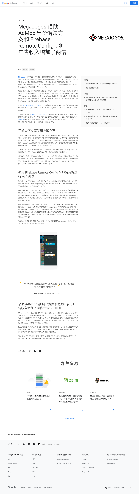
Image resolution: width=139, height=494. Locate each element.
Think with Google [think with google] (112, 459)
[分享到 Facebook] (35, 351)
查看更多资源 (69, 419)
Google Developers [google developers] (63, 459)
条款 (29, 487)
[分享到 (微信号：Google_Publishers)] (39, 444)
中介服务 (24, 3)
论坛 (33, 463)
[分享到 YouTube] (23, 444)
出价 (31, 3)
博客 (53, 3)
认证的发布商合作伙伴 (64, 463)
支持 (33, 476)
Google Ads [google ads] (85, 463)
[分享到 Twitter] (30, 351)
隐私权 (23, 487)
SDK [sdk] (33, 472)
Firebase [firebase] (84, 459)
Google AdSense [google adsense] (87, 472)
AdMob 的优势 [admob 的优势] (12, 463)
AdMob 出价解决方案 (37, 115)
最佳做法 (25, 70)
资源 (47, 3)
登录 (125, 3)
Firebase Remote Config (31, 106)
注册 (134, 3)
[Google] (12, 487)
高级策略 (32, 70)
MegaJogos (22, 77)
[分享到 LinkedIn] (40, 351)
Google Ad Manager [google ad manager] (88, 468)
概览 (9, 459)
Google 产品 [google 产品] (48, 487)
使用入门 (39, 3)
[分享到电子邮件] (45, 351)
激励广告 (21, 120)
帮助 (108, 488)
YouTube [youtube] (35, 468)
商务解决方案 (111, 463)
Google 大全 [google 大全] (38, 487)
